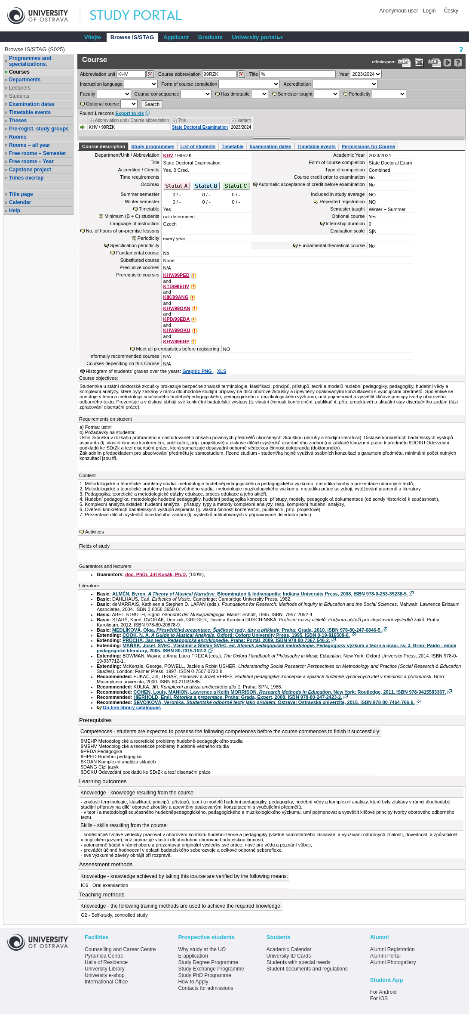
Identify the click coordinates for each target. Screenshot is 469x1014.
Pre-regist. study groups (39, 129)
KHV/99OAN (176, 308)
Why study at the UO (202, 949)
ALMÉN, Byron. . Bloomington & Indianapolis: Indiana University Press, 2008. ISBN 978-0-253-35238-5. (260, 593)
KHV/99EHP (176, 341)
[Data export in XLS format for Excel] (419, 62)
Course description (103, 146)
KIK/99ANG (176, 297)
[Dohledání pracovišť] (150, 74)
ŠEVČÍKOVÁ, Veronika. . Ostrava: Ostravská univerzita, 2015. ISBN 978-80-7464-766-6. (274, 702)
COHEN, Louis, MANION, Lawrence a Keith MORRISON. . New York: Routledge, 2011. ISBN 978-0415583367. (290, 692)
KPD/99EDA (176, 319)
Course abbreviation (179, 74)
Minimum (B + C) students (131, 216)
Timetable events (30, 112)
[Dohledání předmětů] (241, 74)
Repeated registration (342, 201)
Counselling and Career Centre (120, 949)
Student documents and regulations (307, 969)
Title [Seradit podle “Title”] (182, 120)
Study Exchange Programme (211, 969)
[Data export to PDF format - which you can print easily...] (404, 62)
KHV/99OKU (176, 330)
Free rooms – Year (31, 161)
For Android (383, 992)
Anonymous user (400, 11)
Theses (18, 121)
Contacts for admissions (205, 988)
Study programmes (152, 146)
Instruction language (101, 84)
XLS (221, 371)
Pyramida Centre (104, 956)
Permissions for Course (368, 146)
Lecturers (20, 88)
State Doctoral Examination (200, 127)
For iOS (379, 998)
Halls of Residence (106, 962)
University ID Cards (289, 956)
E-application (193, 956)
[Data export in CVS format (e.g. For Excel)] (434, 62)
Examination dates (32, 104)
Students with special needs (299, 962)
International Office (106, 982)
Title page (21, 194)
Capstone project (30, 170)
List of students (198, 146)
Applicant (176, 37)
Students (19, 96)
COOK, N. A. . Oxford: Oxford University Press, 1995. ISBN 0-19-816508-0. (236, 635)
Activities (94, 531)
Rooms (18, 137)
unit (97, 74)
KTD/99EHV (176, 286)
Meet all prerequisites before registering (177, 348)
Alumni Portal (385, 956)
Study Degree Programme (208, 962)
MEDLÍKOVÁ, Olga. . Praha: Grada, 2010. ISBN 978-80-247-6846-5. (247, 630)
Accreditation (297, 84)
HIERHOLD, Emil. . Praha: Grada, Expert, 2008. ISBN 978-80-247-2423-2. (238, 697)
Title (253, 74)
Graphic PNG (197, 371)
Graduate (210, 37)
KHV (168, 155)
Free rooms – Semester (37, 153)
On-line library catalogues (132, 707)
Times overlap (26, 178)
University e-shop (105, 975)
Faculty (87, 93)
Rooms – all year (29, 145)
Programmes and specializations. (30, 61)
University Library (105, 969)
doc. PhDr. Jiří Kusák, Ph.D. (156, 574)
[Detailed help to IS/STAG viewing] (458, 62)
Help (14, 211)
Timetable (232, 146)
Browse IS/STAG (132, 37)
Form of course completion (189, 84)
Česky (451, 11)
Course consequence (157, 93)
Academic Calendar (289, 949)
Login (429, 11)
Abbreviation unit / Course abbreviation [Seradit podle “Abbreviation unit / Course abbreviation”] (132, 120)
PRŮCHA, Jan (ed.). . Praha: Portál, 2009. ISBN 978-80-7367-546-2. (226, 640)
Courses (19, 72)
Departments (24, 80)
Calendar (20, 202)
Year (344, 74)
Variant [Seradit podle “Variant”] (244, 120)
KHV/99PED (176, 275)
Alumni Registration (392, 949)
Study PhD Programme (204, 975)
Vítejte (92, 37)
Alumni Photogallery (393, 962)
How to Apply (193, 982)
